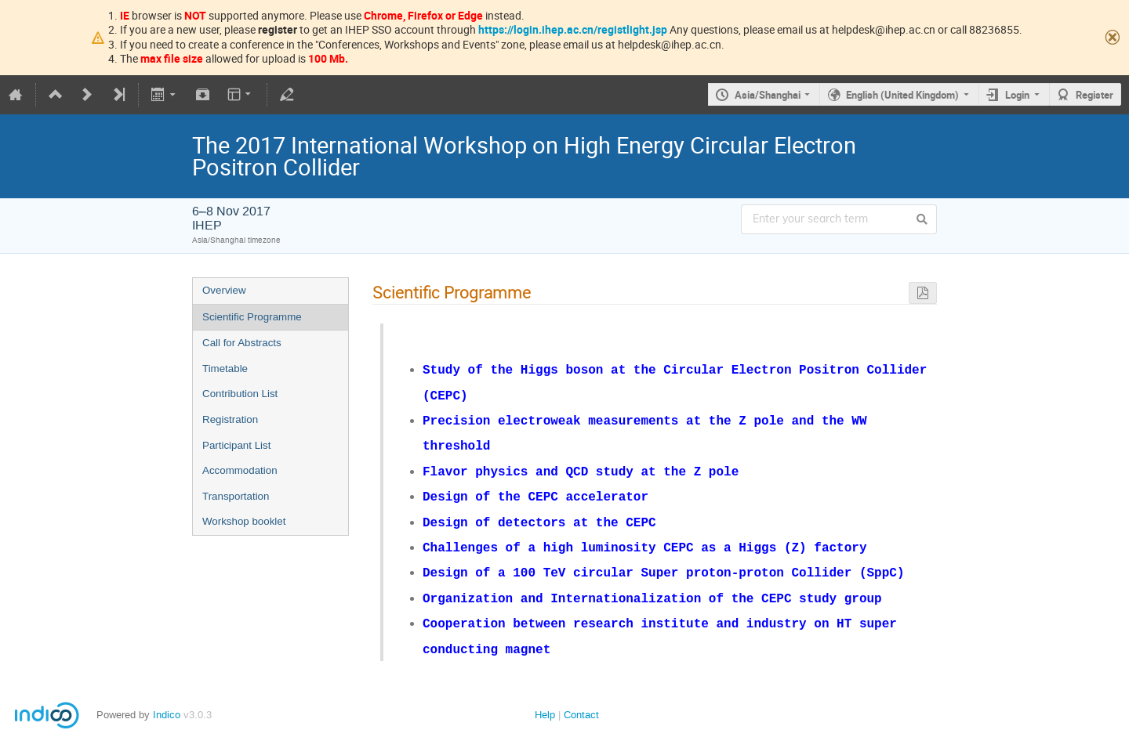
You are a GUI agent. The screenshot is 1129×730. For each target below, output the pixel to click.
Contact (581, 696)
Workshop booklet (243, 521)
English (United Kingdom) (902, 95)
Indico (166, 696)
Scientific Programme (252, 317)
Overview (224, 290)
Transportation (235, 496)
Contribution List (240, 393)
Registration (230, 419)
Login (1017, 95)
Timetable (225, 368)
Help (545, 696)
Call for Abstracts (241, 343)
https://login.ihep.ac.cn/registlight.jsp (572, 29)
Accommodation (240, 470)
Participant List (236, 445)
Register (1094, 95)
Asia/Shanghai (767, 95)
